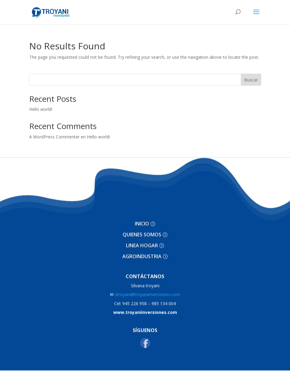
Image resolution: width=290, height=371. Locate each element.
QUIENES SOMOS (142, 229)
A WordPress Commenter (54, 137)
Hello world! (40, 109)
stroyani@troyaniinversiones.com (145, 289)
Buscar (251, 80)
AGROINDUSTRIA (142, 250)
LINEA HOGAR (142, 240)
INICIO (142, 218)
